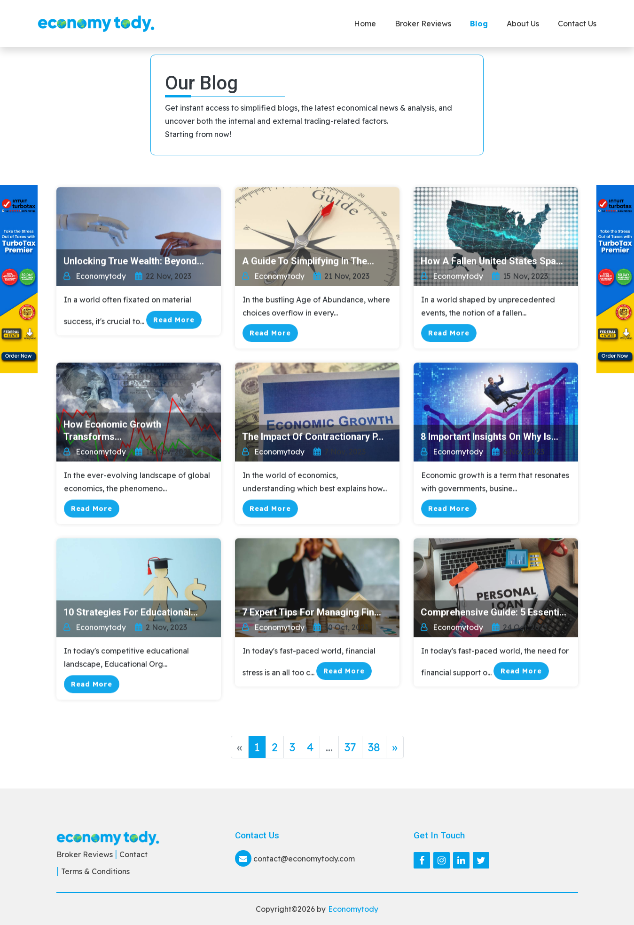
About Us (523, 23)
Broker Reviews (423, 23)
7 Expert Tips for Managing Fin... (311, 613)
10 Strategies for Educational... (130, 613)
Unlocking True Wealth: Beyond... (133, 262)
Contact (133, 854)
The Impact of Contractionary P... (313, 437)
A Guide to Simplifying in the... (308, 262)
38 (374, 747)
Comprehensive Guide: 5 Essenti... (493, 613)
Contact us (577, 23)
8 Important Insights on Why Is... (489, 437)
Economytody (353, 909)
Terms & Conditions (95, 871)
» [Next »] (395, 747)
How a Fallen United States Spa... (492, 262)
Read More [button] (174, 321)
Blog (479, 23)
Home (365, 23)
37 (350, 747)
